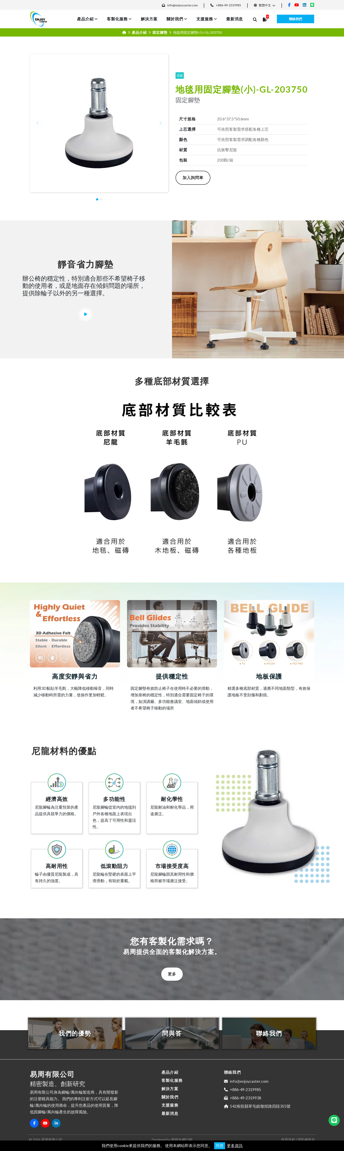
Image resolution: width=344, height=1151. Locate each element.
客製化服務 (117, 19)
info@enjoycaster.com (182, 5)
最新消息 (234, 19)
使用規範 (288, 1139)
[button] (37, 123)
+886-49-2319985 (228, 5)
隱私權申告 (306, 1139)
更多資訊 (235, 1145)
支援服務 (204, 19)
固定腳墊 (159, 32)
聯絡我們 (295, 19)
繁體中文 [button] (262, 5)
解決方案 (149, 19)
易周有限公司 (51, 1139)
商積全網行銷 (181, 1139)
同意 (220, 1145)
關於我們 (175, 19)
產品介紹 (85, 19)
